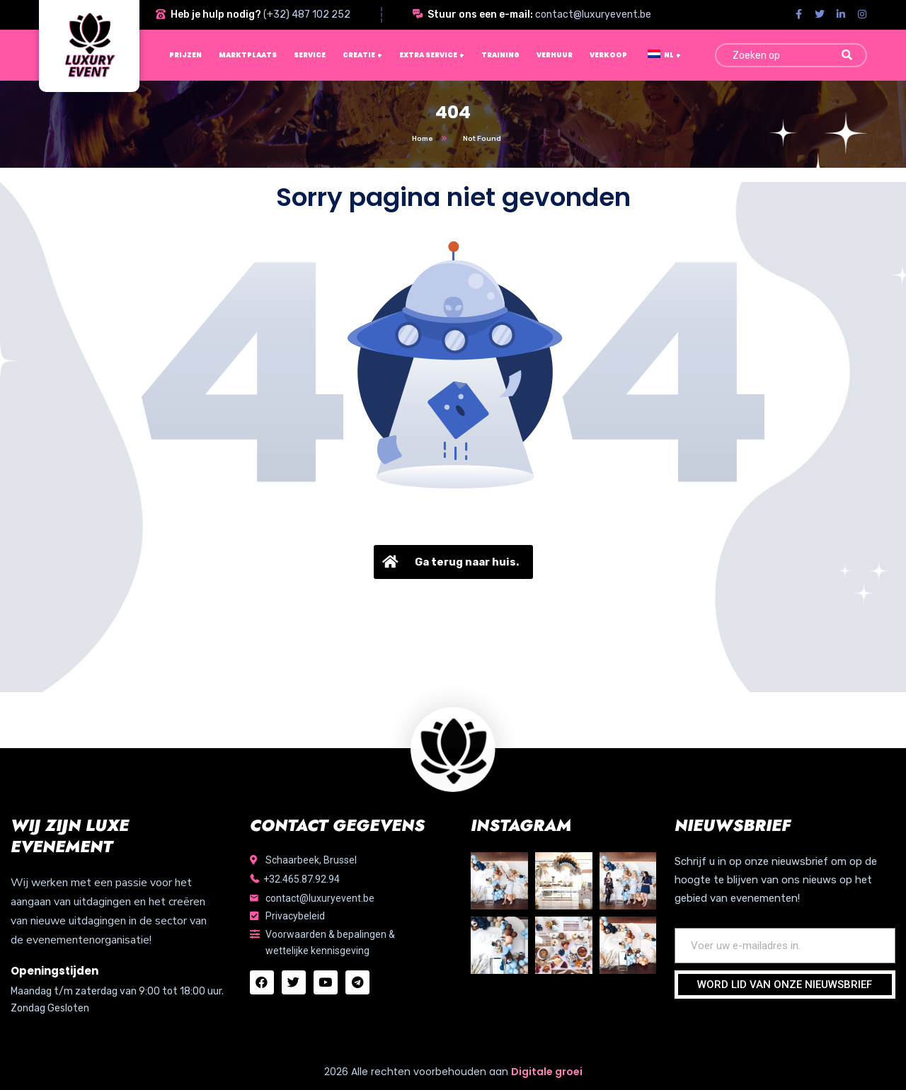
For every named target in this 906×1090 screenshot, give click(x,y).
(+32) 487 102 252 (306, 14)
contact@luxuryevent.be (593, 14)
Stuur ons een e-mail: (480, 14)
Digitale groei (547, 1072)
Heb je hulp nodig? (216, 14)
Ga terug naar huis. (449, 562)
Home (422, 138)
